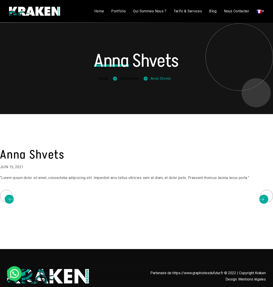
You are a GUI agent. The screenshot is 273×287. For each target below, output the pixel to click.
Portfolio (118, 11)
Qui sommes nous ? (149, 11)
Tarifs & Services (188, 11)
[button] (10, 274)
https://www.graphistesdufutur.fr (197, 273)
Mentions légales (252, 279)
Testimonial (129, 78)
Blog (213, 11)
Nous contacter (236, 11)
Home (99, 11)
